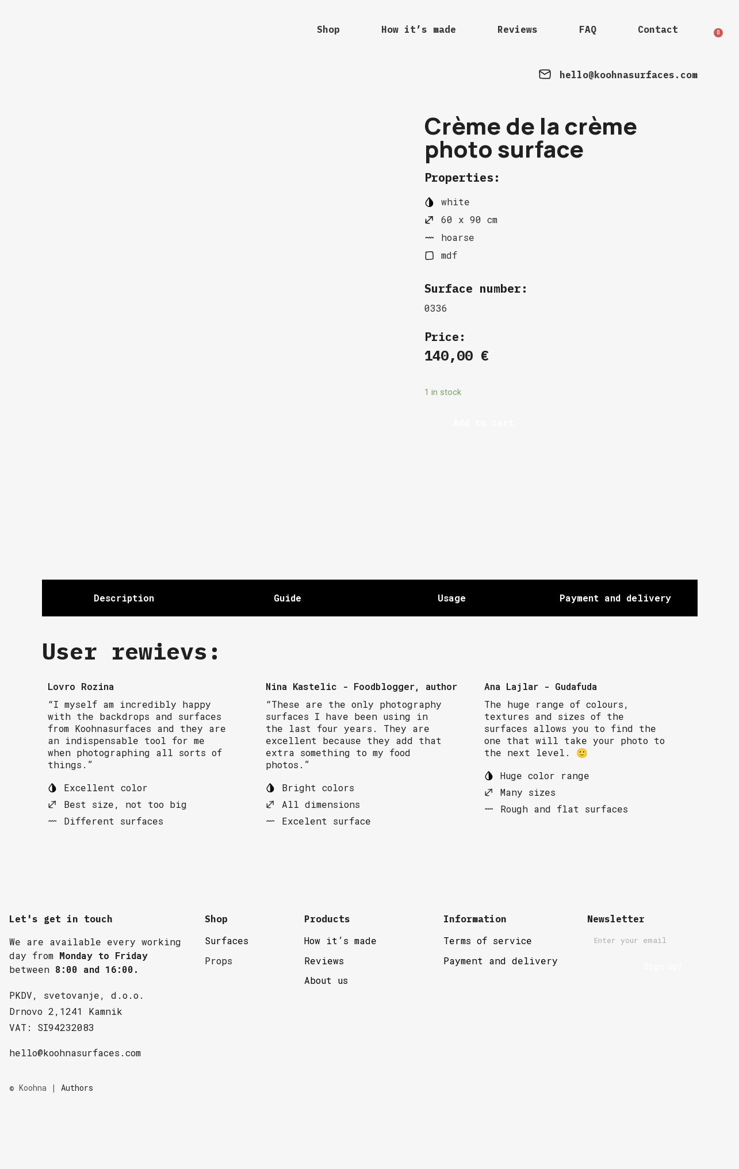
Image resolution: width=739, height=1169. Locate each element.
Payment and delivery (500, 1000)
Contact (658, 29)
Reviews (517, 29)
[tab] (124, 637)
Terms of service (487, 979)
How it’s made (418, 29)
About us (326, 1019)
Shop (328, 29)
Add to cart (483, 422)
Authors (77, 1126)
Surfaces (226, 979)
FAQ (587, 29)
